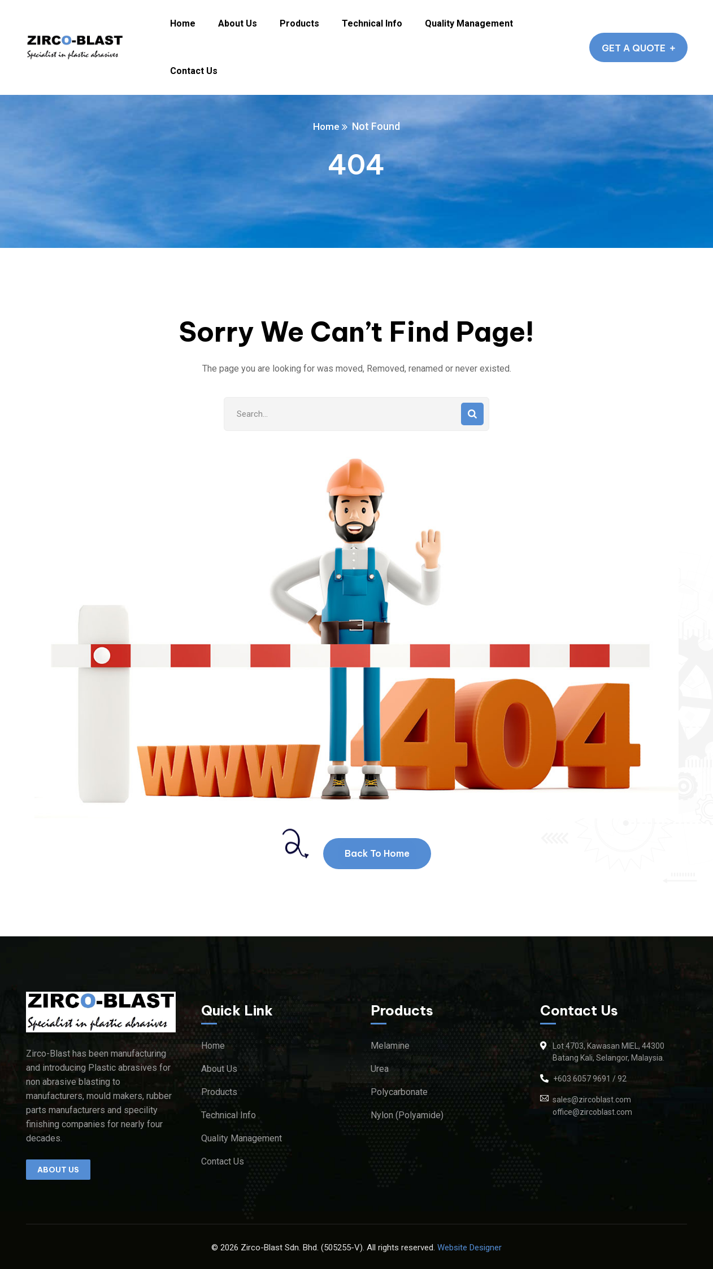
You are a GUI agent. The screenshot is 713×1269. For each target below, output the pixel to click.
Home (326, 126)
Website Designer (469, 1247)
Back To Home (377, 853)
